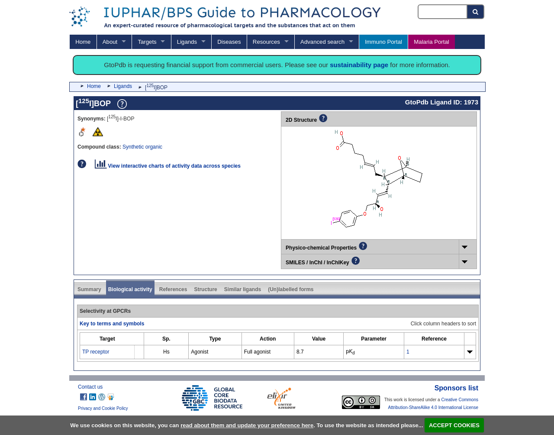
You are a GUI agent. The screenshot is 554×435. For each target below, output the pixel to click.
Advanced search (322, 42)
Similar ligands (242, 289)
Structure (205, 289)
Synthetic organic (142, 147)
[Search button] (475, 11)
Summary (89, 289)
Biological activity (130, 289)
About (110, 42)
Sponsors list (456, 388)
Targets (147, 42)
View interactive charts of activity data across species (168, 166)
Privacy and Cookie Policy (103, 408)
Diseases (229, 42)
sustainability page (359, 64)
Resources (266, 42)
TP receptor (95, 352)
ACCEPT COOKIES (454, 425)
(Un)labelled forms (290, 289)
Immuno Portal (383, 42)
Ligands (187, 42)
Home (82, 42)
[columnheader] (107, 339)
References (173, 289)
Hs (166, 352)
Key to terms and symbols (112, 324)
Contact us (90, 387)
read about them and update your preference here (246, 425)
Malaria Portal (431, 42)
